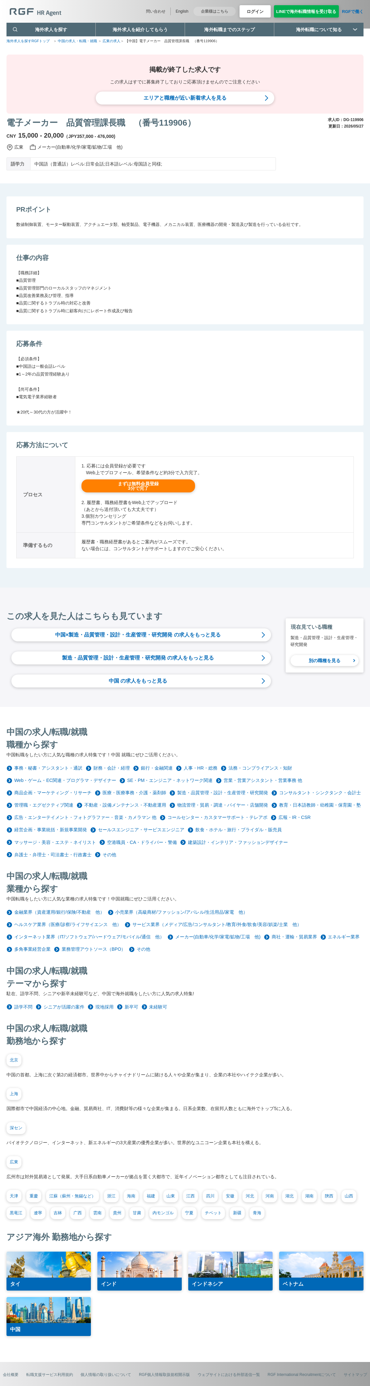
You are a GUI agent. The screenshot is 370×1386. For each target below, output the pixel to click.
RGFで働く (353, 11)
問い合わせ (156, 11)
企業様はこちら (214, 11)
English (182, 11)
